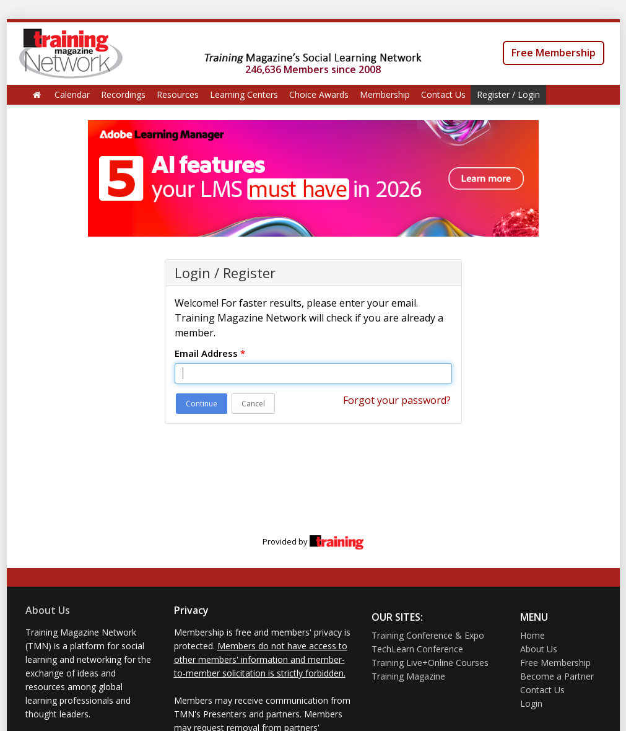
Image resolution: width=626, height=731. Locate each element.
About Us (47, 610)
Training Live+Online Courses (430, 662)
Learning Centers (244, 94)
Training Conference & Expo (428, 635)
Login (531, 703)
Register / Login (508, 94)
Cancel (253, 403)
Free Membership (553, 52)
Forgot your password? (397, 400)
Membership (385, 94)
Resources (178, 94)
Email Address (210, 353)
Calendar (72, 94)
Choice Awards (319, 94)
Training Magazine (408, 676)
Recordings (123, 94)
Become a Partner (557, 676)
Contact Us (443, 94)
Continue (201, 403)
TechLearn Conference (417, 649)
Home (532, 635)
